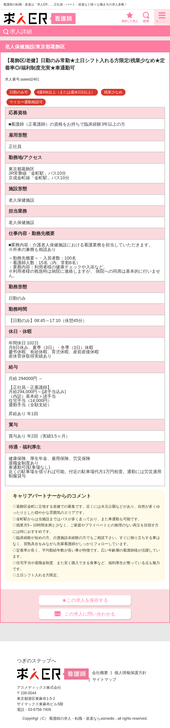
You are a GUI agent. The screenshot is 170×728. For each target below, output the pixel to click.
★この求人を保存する (85, 600)
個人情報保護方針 (130, 673)
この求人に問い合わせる (89, 613)
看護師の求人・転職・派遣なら (75, 718)
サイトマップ (104, 679)
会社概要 (100, 673)
